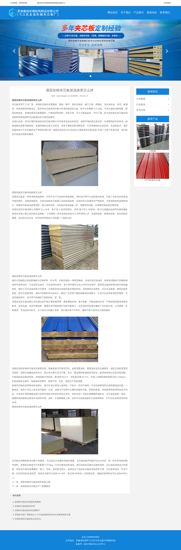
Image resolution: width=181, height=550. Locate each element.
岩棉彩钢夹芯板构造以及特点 (28, 519)
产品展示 (139, 12)
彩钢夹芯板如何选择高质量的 (28, 502)
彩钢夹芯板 (17, 385)
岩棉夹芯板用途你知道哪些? (27, 510)
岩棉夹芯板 (41, 104)
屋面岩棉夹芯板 (19, 100)
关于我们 (126, 12)
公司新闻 (140, 99)
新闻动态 (152, 12)
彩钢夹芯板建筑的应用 (25, 506)
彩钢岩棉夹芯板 (32, 113)
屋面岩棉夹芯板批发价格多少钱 (35, 482)
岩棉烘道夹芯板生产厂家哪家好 (35, 486)
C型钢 (19, 280)
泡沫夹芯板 (21, 469)
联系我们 (168, 3)
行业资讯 (140, 104)
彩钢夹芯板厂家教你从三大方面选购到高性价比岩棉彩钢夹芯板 (43, 514)
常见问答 (140, 110)
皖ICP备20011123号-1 (94, 544)
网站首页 (113, 12)
